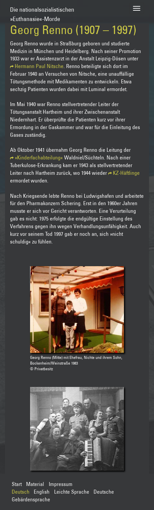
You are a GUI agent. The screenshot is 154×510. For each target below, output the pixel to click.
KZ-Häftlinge (126, 172)
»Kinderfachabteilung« (39, 157)
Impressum (60, 484)
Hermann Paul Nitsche (39, 66)
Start (17, 484)
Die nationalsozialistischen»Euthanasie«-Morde (42, 11)
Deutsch (20, 491)
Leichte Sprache (71, 491)
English (41, 491)
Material (35, 484)
